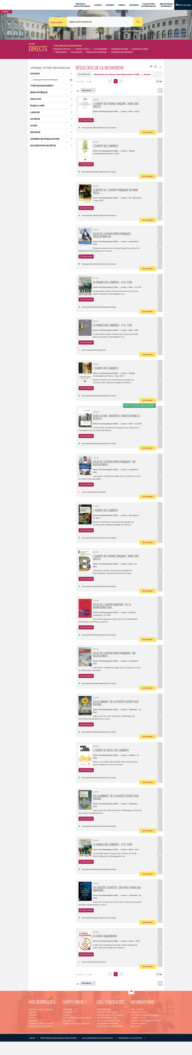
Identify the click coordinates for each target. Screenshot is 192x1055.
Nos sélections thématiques (110, 1035)
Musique (33, 1035)
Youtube (67, 1035)
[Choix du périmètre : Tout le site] (58, 22)
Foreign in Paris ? (138, 1038)
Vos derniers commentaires (110, 1046)
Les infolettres (69, 1041)
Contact (140, 1030)
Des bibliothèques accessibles (144, 1035)
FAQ (132, 1030)
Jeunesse (33, 1041)
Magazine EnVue (138, 1032)
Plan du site (136, 1046)
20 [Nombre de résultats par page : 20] (158, 81)
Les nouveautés (104, 1030)
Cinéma (32, 1038)
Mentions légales (138, 1044)
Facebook (67, 1030)
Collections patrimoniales (41, 1044)
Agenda (32, 1032)
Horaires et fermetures (107, 1032)
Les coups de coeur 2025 (108, 1041)
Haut (131, 1011)
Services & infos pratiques (41, 1030)
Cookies (134, 1041)
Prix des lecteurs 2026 (107, 1038)
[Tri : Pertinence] (88, 90)
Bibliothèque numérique (40, 1046)
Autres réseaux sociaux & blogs (77, 1038)
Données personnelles (150, 1041)
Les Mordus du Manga (107, 1044)
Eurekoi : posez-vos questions (76, 1044)
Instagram (68, 1032)
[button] (183, 5)
